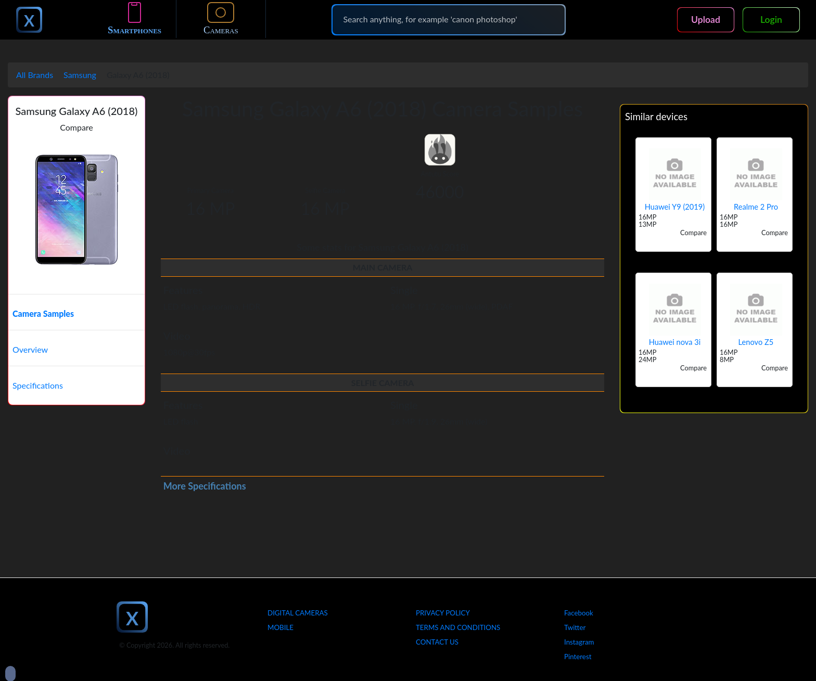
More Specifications (204, 486)
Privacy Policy (443, 613)
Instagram (579, 642)
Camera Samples (43, 313)
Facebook (578, 613)
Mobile (280, 627)
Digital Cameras (297, 613)
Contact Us (437, 642)
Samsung (79, 75)
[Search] (449, 19)
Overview (30, 349)
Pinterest (577, 656)
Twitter (574, 627)
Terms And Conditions (458, 627)
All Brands (34, 75)
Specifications (37, 385)
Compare (76, 127)
